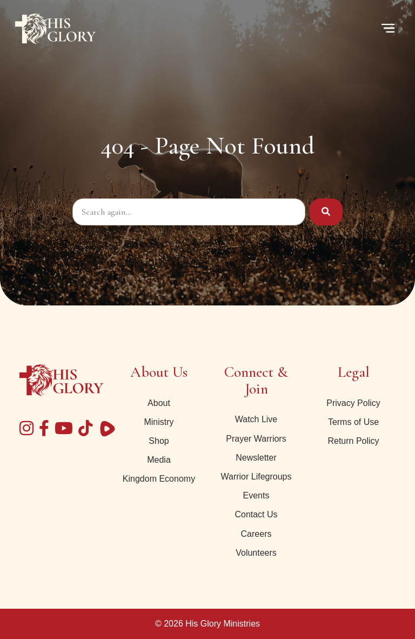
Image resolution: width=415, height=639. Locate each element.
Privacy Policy (353, 403)
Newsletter (256, 457)
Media (159, 459)
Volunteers (256, 552)
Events (256, 495)
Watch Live (256, 419)
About (159, 403)
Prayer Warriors (256, 438)
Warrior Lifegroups (255, 476)
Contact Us (256, 514)
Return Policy (353, 440)
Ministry (158, 422)
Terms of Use (353, 422)
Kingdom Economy (159, 478)
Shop (159, 440)
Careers (256, 533)
